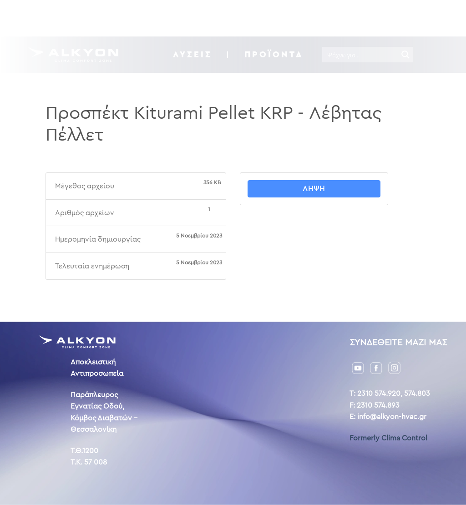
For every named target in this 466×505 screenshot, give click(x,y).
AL (423, 18)
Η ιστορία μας (272, 18)
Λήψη (314, 188)
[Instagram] (394, 367)
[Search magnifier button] (405, 54)
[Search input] (360, 54)
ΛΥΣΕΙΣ (192, 54)
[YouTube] (358, 367)
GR (395, 18)
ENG (410, 18)
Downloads (211, 18)
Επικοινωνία (334, 18)
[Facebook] (376, 367)
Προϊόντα (274, 54)
